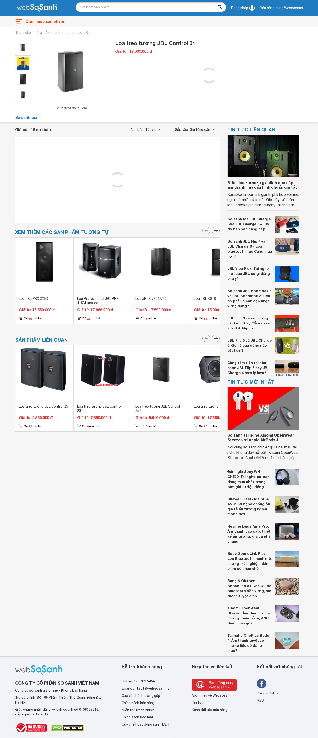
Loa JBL (83, 32)
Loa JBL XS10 (205, 299)
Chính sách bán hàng (138, 703)
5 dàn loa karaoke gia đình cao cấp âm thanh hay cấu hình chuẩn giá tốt (262, 184)
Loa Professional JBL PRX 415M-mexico (97, 301)
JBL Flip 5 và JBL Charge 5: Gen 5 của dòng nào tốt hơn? (249, 345)
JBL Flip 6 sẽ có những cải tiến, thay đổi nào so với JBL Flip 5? (248, 323)
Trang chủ (23, 32)
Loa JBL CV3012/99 (150, 299)
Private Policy (267, 693)
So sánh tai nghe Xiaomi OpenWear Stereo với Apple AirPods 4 (260, 437)
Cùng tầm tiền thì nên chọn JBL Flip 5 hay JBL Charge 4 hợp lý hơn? (248, 367)
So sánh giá (26, 117)
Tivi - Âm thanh (48, 32)
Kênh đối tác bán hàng (210, 710)
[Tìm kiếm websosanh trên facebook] (261, 683)
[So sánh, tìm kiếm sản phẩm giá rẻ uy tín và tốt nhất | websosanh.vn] (36, 7)
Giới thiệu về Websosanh (211, 695)
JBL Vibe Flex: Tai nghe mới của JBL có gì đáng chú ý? (248, 273)
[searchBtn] (220, 7)
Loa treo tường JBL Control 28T (99, 408)
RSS (260, 700)
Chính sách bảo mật (137, 717)
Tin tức (198, 702)
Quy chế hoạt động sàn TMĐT (146, 724)
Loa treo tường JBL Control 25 (43, 406)
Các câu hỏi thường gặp (141, 696)
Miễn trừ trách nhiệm (138, 710)
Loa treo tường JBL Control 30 (218, 406)
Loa (68, 32)
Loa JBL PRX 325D (33, 299)
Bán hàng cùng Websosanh (281, 8)
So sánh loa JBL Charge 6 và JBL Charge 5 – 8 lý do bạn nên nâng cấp (249, 224)
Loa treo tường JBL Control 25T (157, 408)
